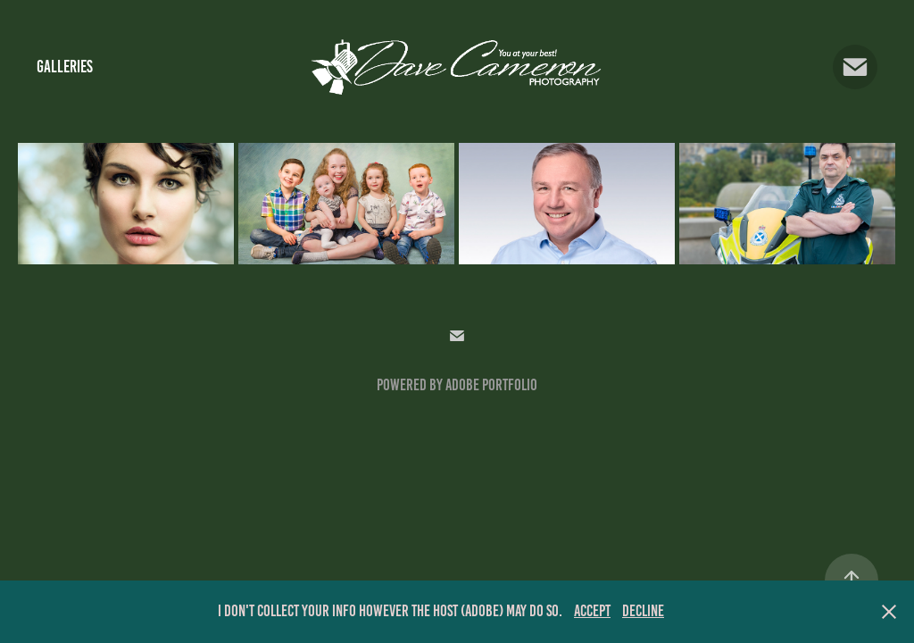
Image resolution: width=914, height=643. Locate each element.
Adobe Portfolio (491, 385)
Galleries (65, 66)
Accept (592, 611)
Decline (643, 611)
